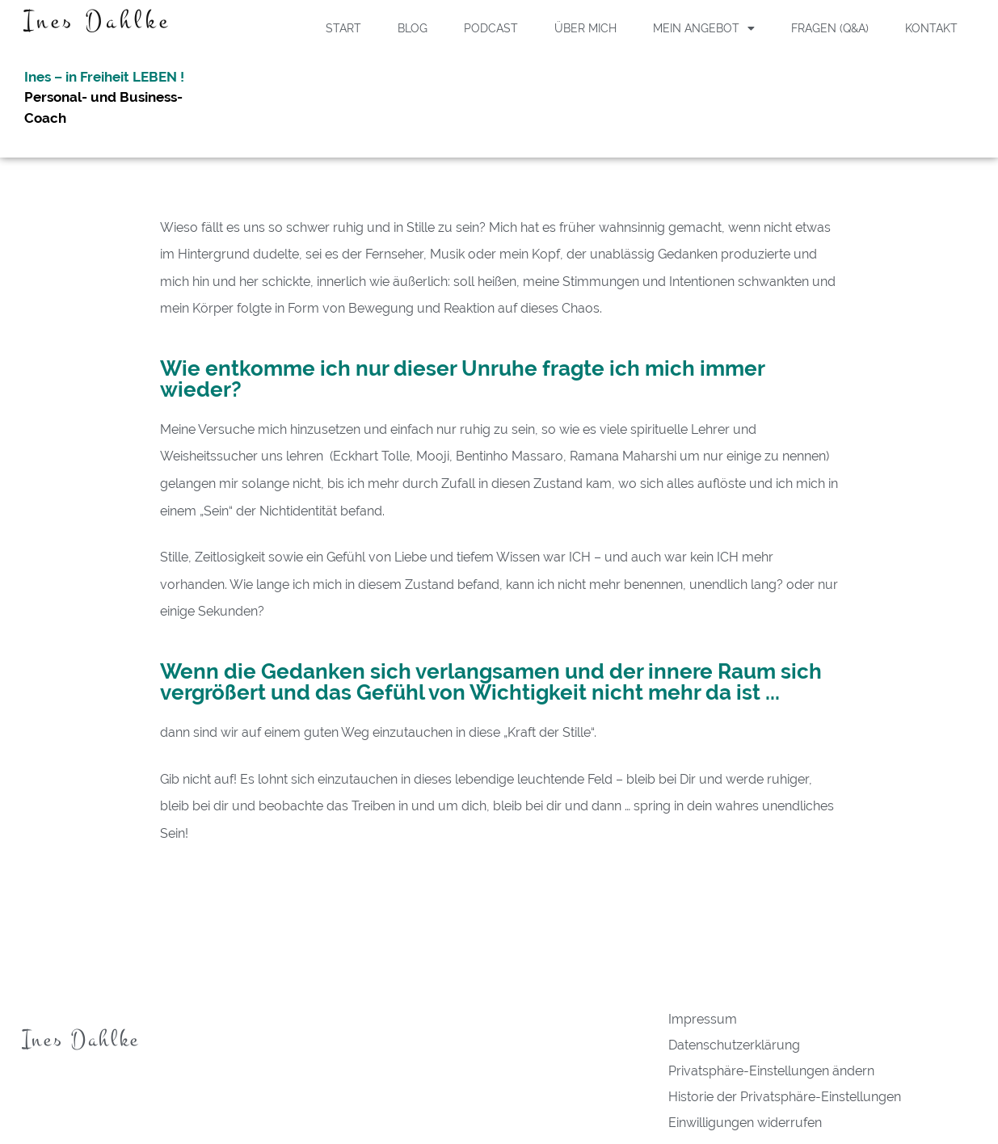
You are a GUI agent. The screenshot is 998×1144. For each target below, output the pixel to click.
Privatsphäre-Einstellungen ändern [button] (771, 1071)
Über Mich (585, 28)
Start (343, 28)
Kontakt (931, 28)
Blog (412, 28)
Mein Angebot (704, 28)
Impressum (702, 1019)
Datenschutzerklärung (734, 1045)
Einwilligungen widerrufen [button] (745, 1122)
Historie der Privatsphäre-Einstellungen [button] (784, 1096)
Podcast (491, 28)
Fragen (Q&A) (830, 28)
